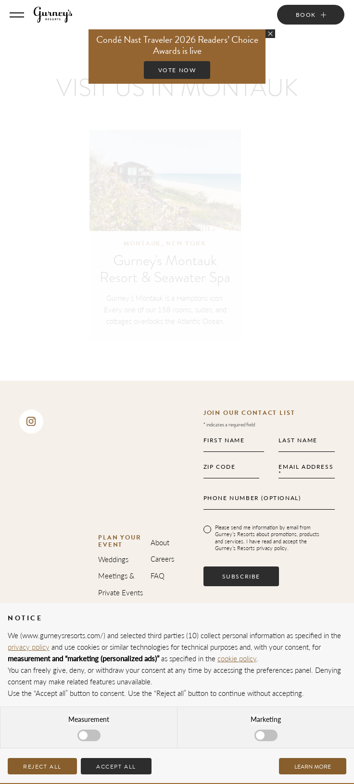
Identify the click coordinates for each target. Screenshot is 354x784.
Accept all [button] (116, 766)
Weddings (113, 559)
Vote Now (177, 70)
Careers (162, 558)
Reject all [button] (42, 766)
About (160, 542)
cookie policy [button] (236, 658)
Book (306, 15)
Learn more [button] (312, 766)
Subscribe (241, 576)
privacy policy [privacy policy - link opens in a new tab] (29, 647)
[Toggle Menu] (17, 15)
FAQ (157, 575)
